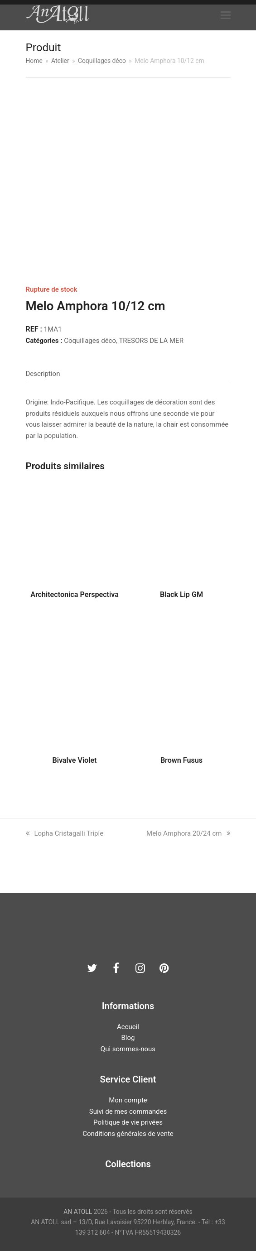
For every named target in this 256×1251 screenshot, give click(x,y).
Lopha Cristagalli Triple (65, 833)
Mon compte (128, 1100)
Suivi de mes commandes (128, 1111)
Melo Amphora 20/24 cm (188, 833)
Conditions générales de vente (128, 1134)
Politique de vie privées (128, 1122)
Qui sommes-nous (128, 1049)
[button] (226, 15)
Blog (128, 1038)
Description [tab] (43, 374)
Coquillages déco (90, 341)
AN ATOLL (77, 1211)
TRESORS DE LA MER (151, 341)
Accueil (128, 1027)
